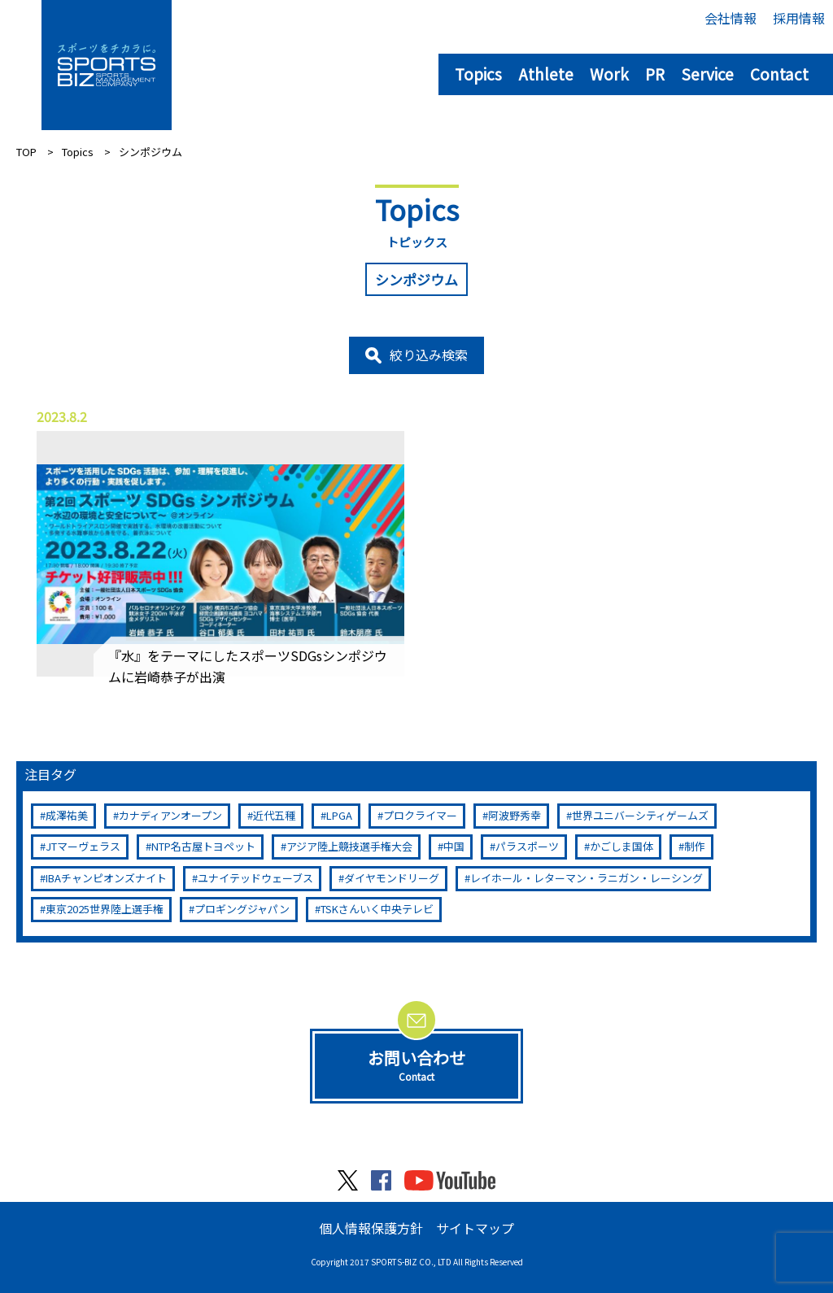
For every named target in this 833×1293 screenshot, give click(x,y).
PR (655, 74)
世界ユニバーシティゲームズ (640, 815)
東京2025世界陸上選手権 (105, 908)
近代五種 (274, 815)
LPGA (339, 815)
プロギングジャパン (242, 908)
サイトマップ (475, 1228)
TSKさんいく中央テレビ (377, 908)
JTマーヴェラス (83, 846)
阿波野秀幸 (514, 815)
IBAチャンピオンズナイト (106, 878)
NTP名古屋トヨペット (203, 846)
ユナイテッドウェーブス (255, 878)
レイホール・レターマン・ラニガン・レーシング (586, 878)
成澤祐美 (67, 815)
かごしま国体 (621, 846)
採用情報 (799, 18)
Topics (478, 74)
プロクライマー (420, 815)
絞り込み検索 (429, 354)
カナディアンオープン (170, 815)
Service (707, 74)
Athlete (546, 74)
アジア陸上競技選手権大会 (349, 846)
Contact (779, 74)
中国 (453, 846)
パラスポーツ (527, 846)
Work (609, 74)
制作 (694, 846)
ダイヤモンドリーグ (391, 878)
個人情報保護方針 (371, 1228)
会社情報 (730, 18)
